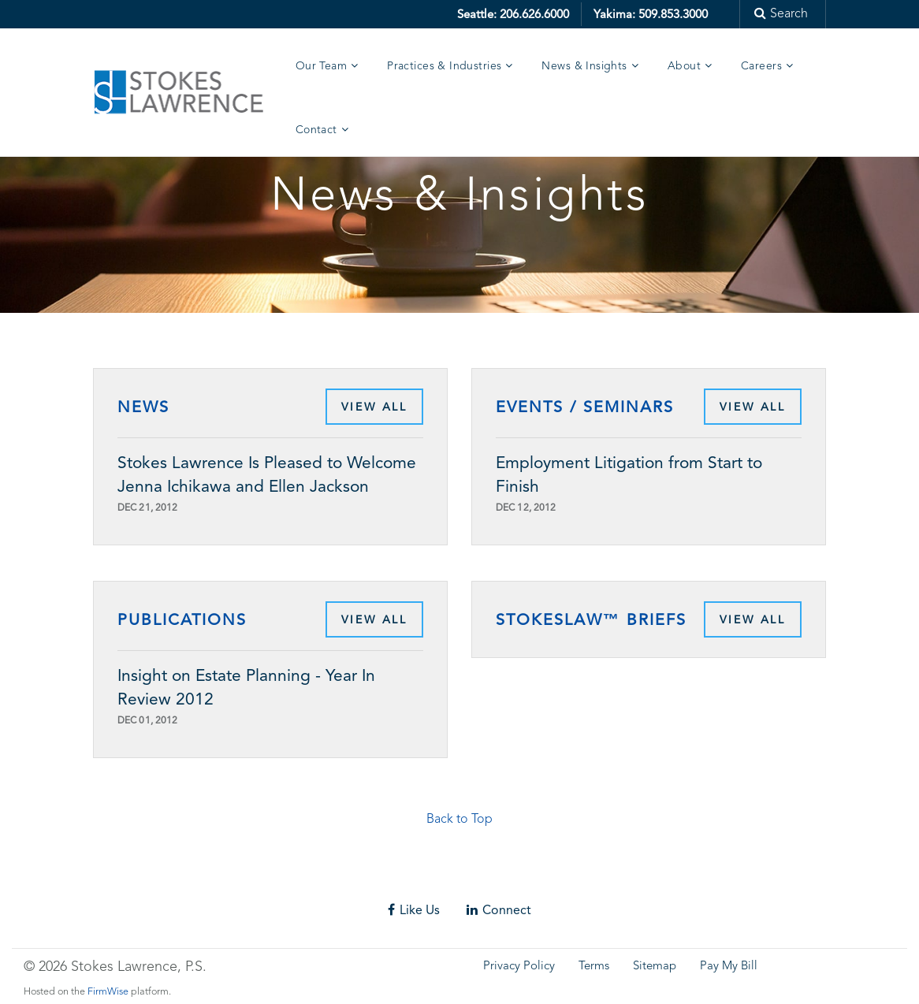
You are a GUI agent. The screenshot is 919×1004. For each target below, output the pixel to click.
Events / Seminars (585, 406)
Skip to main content (59, 11)
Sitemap (654, 966)
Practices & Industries (444, 66)
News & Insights (584, 66)
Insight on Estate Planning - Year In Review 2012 (246, 687)
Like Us (414, 909)
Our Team (321, 66)
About (684, 66)
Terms (594, 966)
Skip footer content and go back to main (128, 880)
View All (374, 406)
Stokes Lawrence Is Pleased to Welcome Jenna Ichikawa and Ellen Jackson (266, 474)
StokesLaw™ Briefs (591, 619)
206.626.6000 (534, 14)
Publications (182, 619)
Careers (761, 66)
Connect (499, 909)
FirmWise (107, 992)
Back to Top (459, 819)
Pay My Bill (728, 966)
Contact (316, 130)
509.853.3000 (673, 14)
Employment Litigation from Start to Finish (629, 474)
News (143, 406)
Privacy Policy (519, 966)
